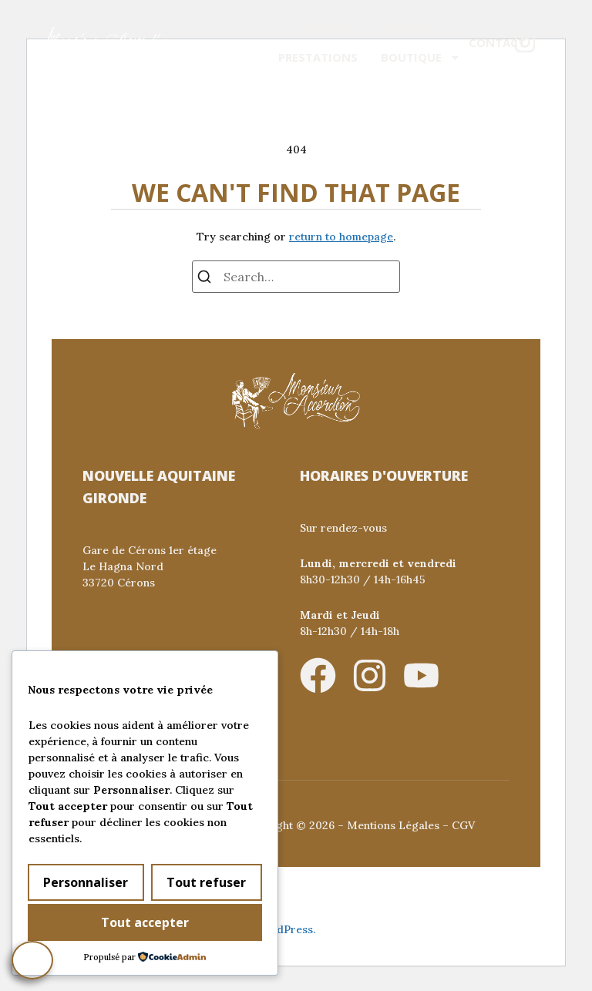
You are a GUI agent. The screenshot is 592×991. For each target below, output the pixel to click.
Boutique (421, 57)
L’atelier (413, 27)
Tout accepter (145, 923)
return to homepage (341, 237)
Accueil (330, 27)
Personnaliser (85, 883)
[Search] (204, 279)
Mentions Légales (393, 825)
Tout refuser (206, 883)
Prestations (318, 57)
